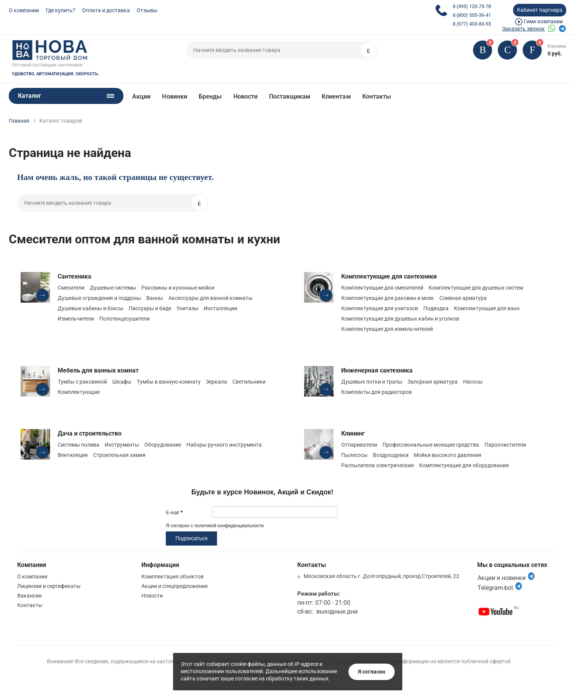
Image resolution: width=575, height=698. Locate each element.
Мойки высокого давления (447, 455)
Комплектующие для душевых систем (476, 288)
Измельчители (76, 319)
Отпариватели (359, 445)
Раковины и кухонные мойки (177, 288)
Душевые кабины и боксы (90, 308)
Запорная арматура (433, 382)
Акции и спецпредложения (174, 586)
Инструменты (122, 445)
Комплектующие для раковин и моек (387, 298)
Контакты (376, 96)
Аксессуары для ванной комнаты (210, 298)
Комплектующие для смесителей (382, 288)
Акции (141, 96)
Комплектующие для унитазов (379, 308)
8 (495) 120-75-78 (472, 6)
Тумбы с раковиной (82, 382)
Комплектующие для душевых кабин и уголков (400, 319)
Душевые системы (113, 288)
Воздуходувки (390, 455)
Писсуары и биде (150, 308)
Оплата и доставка (106, 10)
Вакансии (29, 596)
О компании (24, 10)
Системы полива (78, 445)
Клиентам (336, 96)
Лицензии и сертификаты (49, 586)
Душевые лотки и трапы (371, 382)
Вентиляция (73, 455)
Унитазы (187, 308)
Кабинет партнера (539, 10)
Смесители (71, 288)
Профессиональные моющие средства (430, 445)
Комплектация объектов (172, 576)
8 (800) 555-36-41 (472, 15)
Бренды (210, 96)
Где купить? (60, 10)
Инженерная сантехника (377, 370)
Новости (245, 96)
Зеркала (216, 382)
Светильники (249, 382)
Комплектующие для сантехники (389, 276)
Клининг (353, 433)
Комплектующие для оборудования (464, 465)
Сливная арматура (463, 298)
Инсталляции (220, 308)
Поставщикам (289, 96)
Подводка (436, 308)
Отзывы (147, 10)
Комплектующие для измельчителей (387, 329)
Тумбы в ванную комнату (169, 382)
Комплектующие (79, 392)
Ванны (154, 298)
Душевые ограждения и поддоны (99, 298)
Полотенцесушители (124, 319)
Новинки (174, 96)
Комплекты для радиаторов (376, 392)
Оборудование (162, 445)
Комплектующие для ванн (487, 308)
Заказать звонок (523, 29)
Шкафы (121, 382)
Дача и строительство (89, 433)
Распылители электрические (377, 465)
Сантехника (74, 276)
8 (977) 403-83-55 (472, 24)
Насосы (473, 382)
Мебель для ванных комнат (98, 370)
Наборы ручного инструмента (224, 445)
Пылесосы (354, 455)
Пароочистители (505, 445)
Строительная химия (119, 455)
